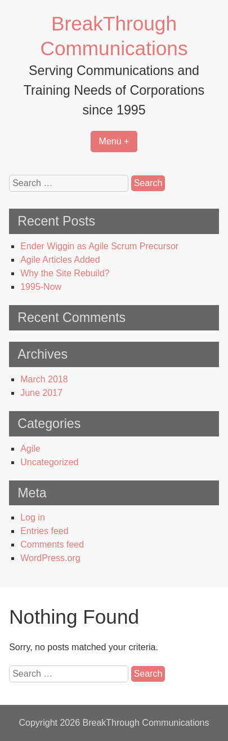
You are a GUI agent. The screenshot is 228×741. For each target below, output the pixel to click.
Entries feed (44, 531)
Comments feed (52, 544)
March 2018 (44, 379)
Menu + (114, 141)
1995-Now (40, 287)
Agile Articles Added (60, 259)
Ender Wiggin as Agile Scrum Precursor (99, 246)
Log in (32, 517)
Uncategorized (49, 462)
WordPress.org (50, 558)
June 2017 (41, 393)
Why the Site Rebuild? (64, 273)
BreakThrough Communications (145, 722)
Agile (30, 448)
